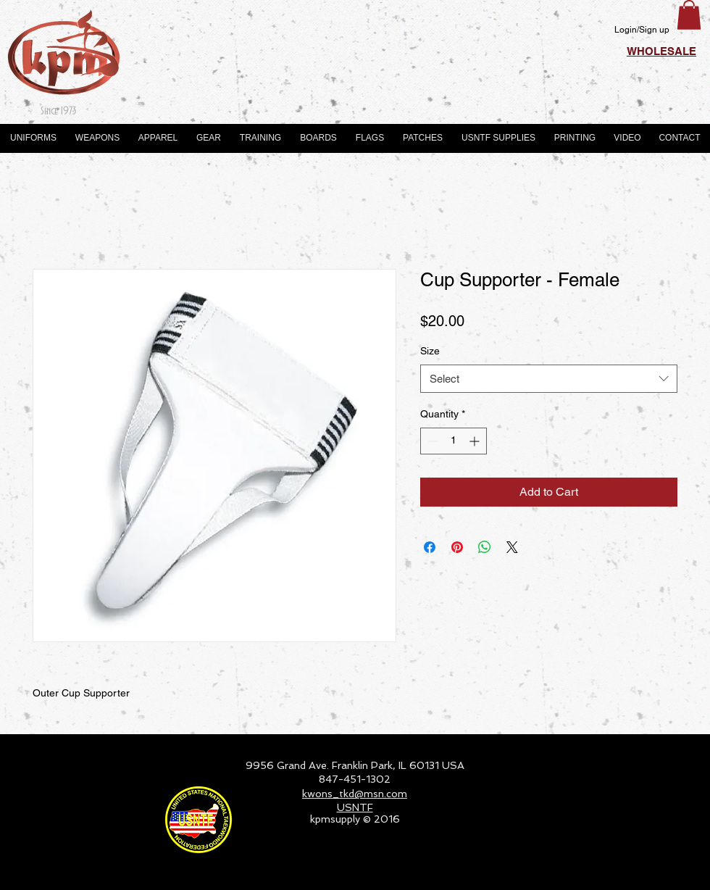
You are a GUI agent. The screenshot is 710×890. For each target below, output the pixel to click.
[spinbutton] (453, 441)
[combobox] (548, 379)
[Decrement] (431, 441)
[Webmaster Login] (656, 872)
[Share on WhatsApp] (484, 547)
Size (430, 351)
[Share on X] (512, 547)
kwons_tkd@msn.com (354, 793)
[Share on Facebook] (429, 547)
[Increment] (476, 441)
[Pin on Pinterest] (457, 547)
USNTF (355, 807)
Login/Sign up (641, 30)
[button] (689, 15)
